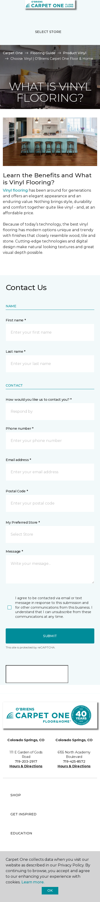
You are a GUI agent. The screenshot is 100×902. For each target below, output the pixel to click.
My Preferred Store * (23, 522)
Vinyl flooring (15, 190)
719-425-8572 (74, 761)
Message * (14, 551)
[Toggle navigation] (7, 9)
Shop (15, 795)
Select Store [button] (48, 32)
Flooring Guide (42, 53)
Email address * (18, 459)
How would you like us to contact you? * (39, 399)
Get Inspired (23, 814)
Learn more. (32, 882)
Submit (50, 636)
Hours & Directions (25, 766)
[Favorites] (88, 9)
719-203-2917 (26, 761)
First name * (16, 320)
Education (21, 833)
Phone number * (19, 428)
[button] (82, 9)
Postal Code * (17, 491)
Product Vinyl (74, 53)
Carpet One (13, 53)
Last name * (15, 351)
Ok (49, 890)
